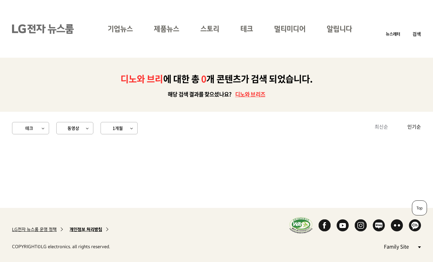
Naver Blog (379, 225)
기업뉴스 (120, 28)
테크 (246, 28)
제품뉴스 (166, 28)
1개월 (118, 128)
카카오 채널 (415, 225)
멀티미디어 (290, 28)
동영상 (73, 128)
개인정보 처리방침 (86, 229)
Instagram (361, 225)
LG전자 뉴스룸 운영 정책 (34, 229)
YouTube (343, 225)
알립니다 (339, 28)
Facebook (325, 225)
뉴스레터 (393, 33)
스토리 (209, 28)
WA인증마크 (301, 225)
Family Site (402, 246)
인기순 (414, 126)
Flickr (397, 225)
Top (419, 208)
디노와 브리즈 (250, 94)
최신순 (381, 126)
